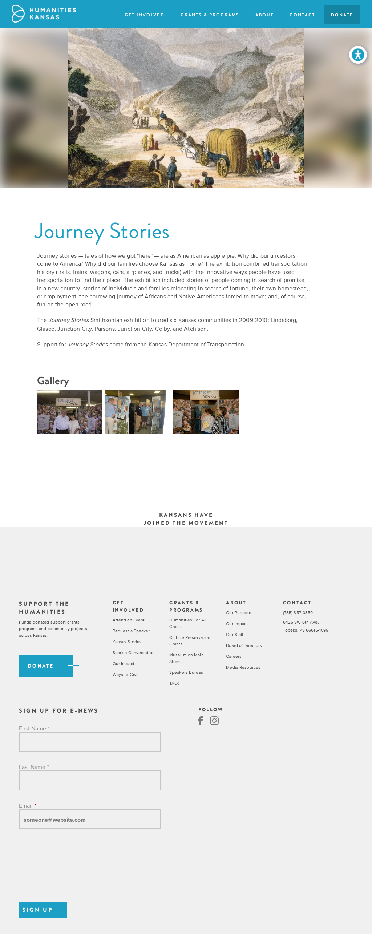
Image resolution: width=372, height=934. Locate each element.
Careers (234, 656)
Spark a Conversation (134, 652)
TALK (174, 683)
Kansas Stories (127, 641)
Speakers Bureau (186, 672)
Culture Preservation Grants (189, 641)
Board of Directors (244, 645)
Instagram (214, 721)
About (264, 15)
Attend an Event (129, 620)
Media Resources (243, 667)
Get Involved (144, 15)
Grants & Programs (210, 15)
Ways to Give (126, 674)
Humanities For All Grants (187, 623)
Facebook (200, 721)
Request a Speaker (131, 630)
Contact (302, 15)
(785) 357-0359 (298, 612)
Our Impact (123, 663)
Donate (342, 15)
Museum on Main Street (186, 658)
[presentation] (74, 873)
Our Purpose (238, 612)
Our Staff (234, 634)
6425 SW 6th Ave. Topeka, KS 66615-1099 (306, 626)
